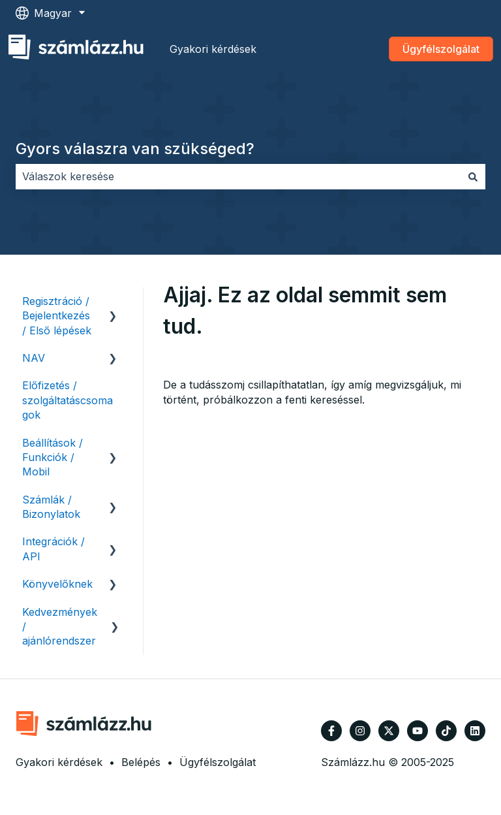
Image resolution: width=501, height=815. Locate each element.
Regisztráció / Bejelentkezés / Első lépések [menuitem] (56, 316)
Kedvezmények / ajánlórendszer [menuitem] (59, 626)
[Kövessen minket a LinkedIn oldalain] (474, 730)
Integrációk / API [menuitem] (53, 548)
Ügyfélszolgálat (440, 49)
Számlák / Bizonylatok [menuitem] (51, 506)
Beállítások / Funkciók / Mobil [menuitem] (52, 457)
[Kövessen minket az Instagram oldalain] (360, 730)
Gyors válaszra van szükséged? (135, 148)
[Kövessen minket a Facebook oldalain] (331, 730)
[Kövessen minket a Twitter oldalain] (388, 730)
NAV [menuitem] (33, 357)
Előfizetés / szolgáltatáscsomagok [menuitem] (67, 400)
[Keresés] (473, 176)
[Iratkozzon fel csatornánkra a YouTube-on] (417, 730)
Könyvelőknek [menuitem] (57, 583)
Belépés (140, 762)
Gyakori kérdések (213, 49)
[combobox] (238, 176)
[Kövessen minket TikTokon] (446, 730)
